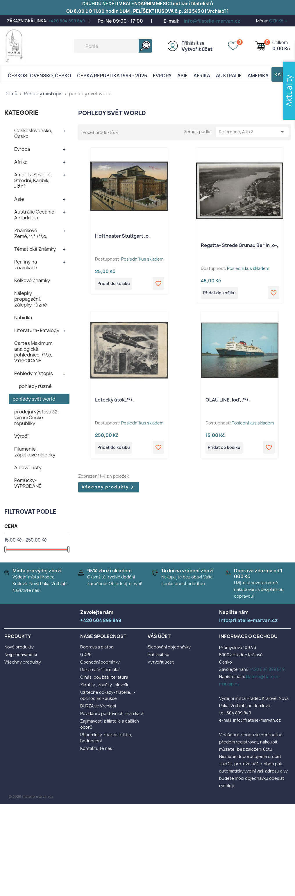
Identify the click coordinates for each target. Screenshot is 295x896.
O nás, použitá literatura (104, 677)
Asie (182, 75)
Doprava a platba (96, 647)
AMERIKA (258, 75)
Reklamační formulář (100, 669)
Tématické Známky (35, 249)
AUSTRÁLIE (229, 75)
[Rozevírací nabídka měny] (278, 21)
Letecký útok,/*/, (114, 400)
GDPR (86, 654)
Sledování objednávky (169, 647)
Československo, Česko (39, 75)
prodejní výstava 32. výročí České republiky (36, 417)
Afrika (202, 75)
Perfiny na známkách (25, 265)
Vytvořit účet (197, 49)
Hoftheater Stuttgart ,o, (122, 236)
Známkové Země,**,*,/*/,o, (30, 233)
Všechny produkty (109, 488)
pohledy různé (35, 386)
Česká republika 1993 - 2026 (112, 75)
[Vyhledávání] (113, 46)
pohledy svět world (33, 399)
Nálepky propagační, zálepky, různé (30, 299)
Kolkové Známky (32, 280)
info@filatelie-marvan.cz (212, 21)
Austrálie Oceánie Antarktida (34, 215)
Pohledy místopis (33, 373)
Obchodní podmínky (100, 662)
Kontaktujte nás (96, 748)
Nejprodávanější (20, 654)
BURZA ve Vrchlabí (98, 706)
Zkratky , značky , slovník (104, 684)
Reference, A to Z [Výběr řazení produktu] (252, 131)
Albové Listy (28, 467)
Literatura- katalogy (36, 330)
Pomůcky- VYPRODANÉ (28, 483)
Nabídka (23, 317)
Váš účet (159, 636)
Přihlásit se (193, 43)
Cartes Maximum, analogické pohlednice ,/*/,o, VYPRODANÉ (33, 352)
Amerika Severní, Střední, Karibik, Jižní (33, 180)
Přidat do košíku (115, 284)
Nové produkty (19, 647)
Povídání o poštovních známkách (112, 713)
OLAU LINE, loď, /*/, (227, 400)
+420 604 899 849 (67, 21)
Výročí (21, 436)
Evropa (162, 75)
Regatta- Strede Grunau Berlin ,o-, (239, 245)
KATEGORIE (21, 113)
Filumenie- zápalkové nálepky (34, 452)
